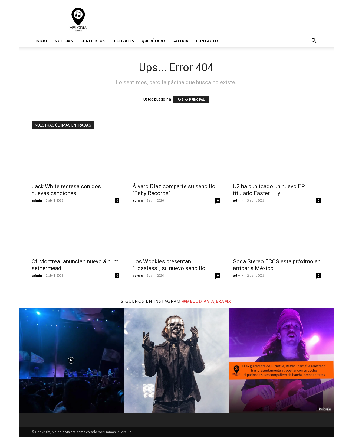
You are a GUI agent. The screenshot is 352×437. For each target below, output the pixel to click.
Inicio (41, 40)
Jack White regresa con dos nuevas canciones (66, 189)
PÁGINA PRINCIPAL (191, 99)
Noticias (64, 40)
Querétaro (153, 40)
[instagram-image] (71, 360)
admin (37, 200)
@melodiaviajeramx (206, 301)
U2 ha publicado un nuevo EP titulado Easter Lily (269, 189)
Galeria (180, 40)
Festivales (123, 40)
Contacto (207, 40)
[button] (314, 41)
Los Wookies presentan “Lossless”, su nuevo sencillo (168, 264)
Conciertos (92, 40)
